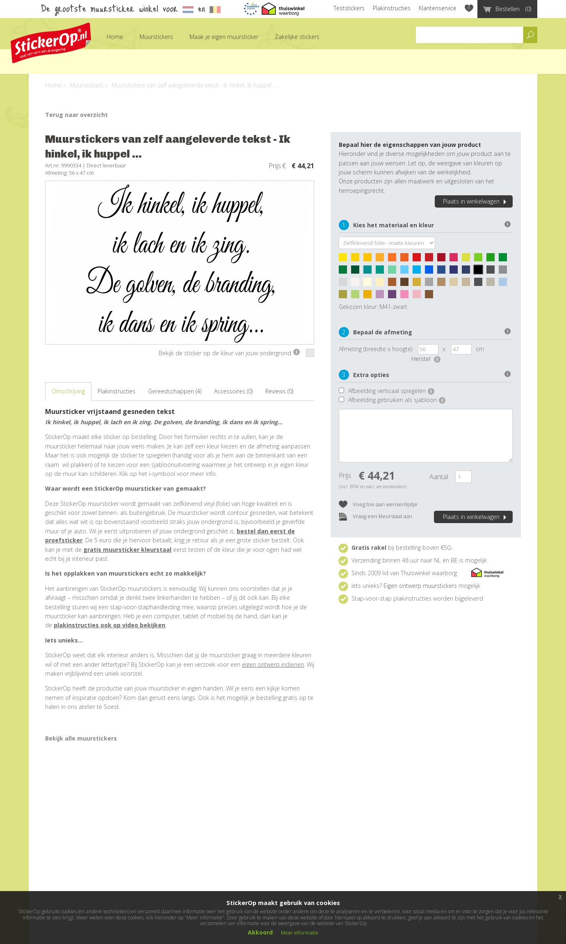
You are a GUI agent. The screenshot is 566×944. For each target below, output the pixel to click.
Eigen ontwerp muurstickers (420, 586)
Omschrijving (68, 391)
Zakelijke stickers (297, 37)
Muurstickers (156, 37)
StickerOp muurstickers (51, 43)
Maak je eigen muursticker (223, 37)
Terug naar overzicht (76, 115)
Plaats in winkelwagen (476, 201)
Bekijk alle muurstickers (81, 738)
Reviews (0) (279, 391)
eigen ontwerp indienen (273, 664)
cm (480, 349)
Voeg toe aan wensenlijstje (378, 505)
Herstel (425, 359)
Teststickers (349, 8)
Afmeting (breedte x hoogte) (375, 349)
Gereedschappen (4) (174, 391)
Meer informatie (299, 932)
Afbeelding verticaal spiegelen (391, 391)
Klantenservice (437, 8)
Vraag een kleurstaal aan (375, 516)
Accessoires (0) (233, 391)
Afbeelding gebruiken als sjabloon (396, 400)
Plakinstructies (392, 8)
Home (115, 37)
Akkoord (260, 932)
